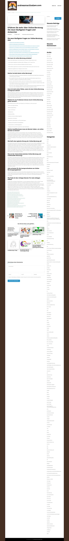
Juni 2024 (48, 97)
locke (48, 345)
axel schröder (49, 152)
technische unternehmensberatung (53, 475)
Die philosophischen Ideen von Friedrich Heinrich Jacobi (52, 26)
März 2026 (49, 56)
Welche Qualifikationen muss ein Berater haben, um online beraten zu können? (24, 49)
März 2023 (49, 126)
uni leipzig (49, 510)
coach (48, 194)
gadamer (48, 256)
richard (48, 422)
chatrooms (20, 194)
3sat (47, 143)
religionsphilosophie (50, 420)
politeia (48, 396)
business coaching (50, 183)
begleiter (48, 164)
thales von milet (50, 479)
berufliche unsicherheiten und (14, 193)
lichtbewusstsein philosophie (52, 337)
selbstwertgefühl (21, 203)
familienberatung (50, 244)
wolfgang (48, 529)
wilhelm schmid (50, 523)
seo (47, 446)
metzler (48, 361)
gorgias (48, 267)
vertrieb (48, 518)
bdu (47, 160)
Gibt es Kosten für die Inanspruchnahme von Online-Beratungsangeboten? (23, 54)
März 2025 (49, 80)
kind (47, 320)
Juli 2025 (48, 72)
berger (48, 168)
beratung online (16, 192)
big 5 (48, 174)
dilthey (48, 214)
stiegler (48, 463)
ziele (48, 533)
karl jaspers (49, 312)
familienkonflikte (22, 198)
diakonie (48, 212)
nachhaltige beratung (51, 363)
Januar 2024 (49, 107)
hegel (48, 271)
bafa (47, 154)
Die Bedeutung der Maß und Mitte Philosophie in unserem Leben (53, 39)
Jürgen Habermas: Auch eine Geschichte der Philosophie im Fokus (53, 29)
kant (48, 308)
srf (47, 459)
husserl (48, 289)
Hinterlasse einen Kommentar (28, 34)
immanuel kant (49, 293)
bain (47, 158)
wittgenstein (49, 527)
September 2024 (50, 91)
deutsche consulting (51, 208)
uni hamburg (49, 508)
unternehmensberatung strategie (53, 514)
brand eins (49, 178)
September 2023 (50, 115)
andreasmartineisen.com (29, 5)
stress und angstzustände (13, 204)
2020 (48, 139)
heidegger (49, 275)
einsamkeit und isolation (13, 198)
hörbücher (49, 285)
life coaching (49, 339)
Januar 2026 (49, 60)
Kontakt (59, 5)
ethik (48, 234)
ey (47, 240)
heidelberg (49, 277)
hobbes (48, 283)
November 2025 (50, 64)
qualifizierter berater (12, 203)
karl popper (49, 314)
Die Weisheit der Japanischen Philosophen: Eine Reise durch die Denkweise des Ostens (53, 35)
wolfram (48, 531)
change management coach (52, 192)
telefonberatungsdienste (13, 205)
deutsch (48, 206)
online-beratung (12, 199)
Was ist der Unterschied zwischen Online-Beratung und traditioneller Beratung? (24, 52)
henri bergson (49, 279)
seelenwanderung (50, 442)
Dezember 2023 (50, 109)
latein (48, 330)
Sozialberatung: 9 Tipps (12, 250)
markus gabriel (49, 351)
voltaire (48, 520)
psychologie (49, 404)
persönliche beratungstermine (14, 200)
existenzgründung (50, 238)
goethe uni (49, 265)
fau (47, 246)
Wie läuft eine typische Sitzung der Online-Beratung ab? (19, 50)
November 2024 (50, 87)
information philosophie (51, 295)
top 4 (48, 490)
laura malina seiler (50, 332)
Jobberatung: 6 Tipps (37, 234)
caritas (48, 188)
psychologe (49, 402)
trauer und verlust (22, 205)
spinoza (48, 455)
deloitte (48, 202)
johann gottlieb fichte (51, 304)
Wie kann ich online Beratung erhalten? (16, 42)
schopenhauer (49, 440)
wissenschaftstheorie (50, 525)
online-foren (18, 199)
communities (11, 195)
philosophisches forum (51, 388)
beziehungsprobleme (13, 194)
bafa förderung (50, 156)
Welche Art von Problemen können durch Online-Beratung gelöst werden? (23, 47)
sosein (48, 453)
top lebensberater (50, 494)
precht (48, 398)
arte (47, 150)
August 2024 (49, 93)
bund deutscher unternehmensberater (51, 181)
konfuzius (49, 326)
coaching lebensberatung (51, 196)
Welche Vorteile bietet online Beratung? (16, 44)
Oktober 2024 (49, 89)
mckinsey (48, 355)
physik (48, 390)
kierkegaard (49, 318)
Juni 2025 (48, 74)
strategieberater (50, 465)
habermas (49, 269)
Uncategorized (49, 502)
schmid (48, 438)
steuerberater (49, 461)
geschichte (49, 258)
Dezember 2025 (50, 62)
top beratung (49, 492)
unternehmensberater (51, 512)
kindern (48, 324)
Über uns (54, 5)
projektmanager (50, 400)
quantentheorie (50, 414)
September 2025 (50, 68)
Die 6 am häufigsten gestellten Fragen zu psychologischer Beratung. (38, 246)
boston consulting (50, 176)
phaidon (48, 380)
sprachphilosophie (50, 457)
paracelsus (49, 376)
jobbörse (48, 302)
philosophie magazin (50, 384)
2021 (48, 141)
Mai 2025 (48, 76)
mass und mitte (50, 353)
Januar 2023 (49, 130)
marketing (49, 349)
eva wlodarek (49, 236)
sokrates (48, 451)
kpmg (48, 328)
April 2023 (49, 124)
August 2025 (49, 70)
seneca (48, 444)
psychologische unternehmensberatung (51, 407)
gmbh (48, 263)
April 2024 (49, 101)
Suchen (48, 16)
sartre (48, 432)
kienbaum (49, 316)
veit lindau (49, 516)
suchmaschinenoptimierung (52, 473)
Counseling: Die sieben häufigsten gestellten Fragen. (24, 236)
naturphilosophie (50, 367)
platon (48, 394)
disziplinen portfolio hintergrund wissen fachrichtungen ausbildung (53, 219)
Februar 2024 (49, 105)
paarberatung (49, 374)
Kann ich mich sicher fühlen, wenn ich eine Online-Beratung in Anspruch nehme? (24, 45)
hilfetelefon (49, 281)
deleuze (48, 200)
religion (48, 418)
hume (48, 287)
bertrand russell (50, 170)
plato (48, 392)
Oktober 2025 (49, 66)
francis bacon (49, 250)
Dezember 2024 (50, 85)
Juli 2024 (48, 95)
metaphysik (49, 359)
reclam (48, 416)
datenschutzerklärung (19, 195)
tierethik (48, 488)
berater (48, 166)
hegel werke (49, 273)
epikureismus (49, 230)
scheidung (49, 434)
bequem (10, 192)
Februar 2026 (49, 58)
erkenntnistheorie (50, 232)
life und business (50, 341)
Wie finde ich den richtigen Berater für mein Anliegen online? (20, 55)
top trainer (49, 496)
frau (47, 252)
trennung (49, 498)
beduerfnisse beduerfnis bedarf (53, 162)
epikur (48, 228)
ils (47, 291)
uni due (48, 504)
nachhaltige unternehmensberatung (54, 365)
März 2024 (49, 103)
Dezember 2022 (50, 132)
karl (47, 310)
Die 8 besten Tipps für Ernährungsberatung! (24, 250)
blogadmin (10, 34)
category (48, 190)
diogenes (48, 216)
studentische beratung (51, 469)
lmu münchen (49, 343)
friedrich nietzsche (50, 254)
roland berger (49, 424)
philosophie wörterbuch (51, 386)
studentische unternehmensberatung (54, 471)
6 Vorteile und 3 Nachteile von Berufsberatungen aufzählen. (13, 235)
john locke (49, 306)
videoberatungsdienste (13, 206)
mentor (48, 357)
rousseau (48, 426)
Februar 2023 (49, 128)
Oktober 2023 (49, 113)
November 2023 (50, 111)
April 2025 (49, 78)
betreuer (48, 172)
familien (48, 242)
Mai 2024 (48, 99)
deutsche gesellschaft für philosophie (54, 210)
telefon (48, 477)
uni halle (48, 506)
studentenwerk (50, 467)
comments (49, 198)
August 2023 (49, 117)
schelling (48, 436)
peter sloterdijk (49, 378)
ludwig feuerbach (50, 347)
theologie (48, 481)
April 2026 (49, 54)
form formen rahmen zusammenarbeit (54, 248)
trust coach (49, 500)
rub (47, 428)
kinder (48, 322)
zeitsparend (21, 206)
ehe (47, 221)
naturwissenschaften (51, 369)
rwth (48, 430)
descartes (48, 204)
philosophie (49, 382)
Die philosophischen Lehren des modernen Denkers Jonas (52, 32)
